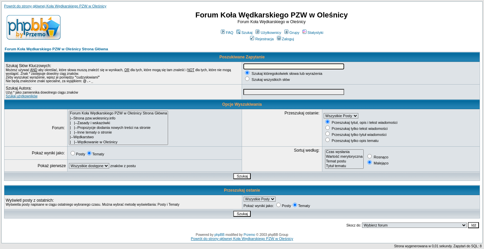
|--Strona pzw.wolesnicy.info (118, 118)
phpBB (219, 235)
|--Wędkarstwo (118, 137)
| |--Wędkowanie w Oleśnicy (118, 142)
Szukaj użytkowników (21, 96)
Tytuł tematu (344, 166)
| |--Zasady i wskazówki (118, 123)
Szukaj (244, 33)
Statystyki (312, 33)
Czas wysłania (344, 152)
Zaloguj (285, 39)
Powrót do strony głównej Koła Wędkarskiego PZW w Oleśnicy (55, 6)
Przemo (249, 235)
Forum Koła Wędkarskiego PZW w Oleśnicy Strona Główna (56, 49)
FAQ (227, 33)
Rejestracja (262, 39)
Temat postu (344, 161)
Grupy (291, 33)
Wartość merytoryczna (344, 156)
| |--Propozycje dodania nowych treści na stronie (118, 128)
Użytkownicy (268, 33)
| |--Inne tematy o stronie (118, 132)
